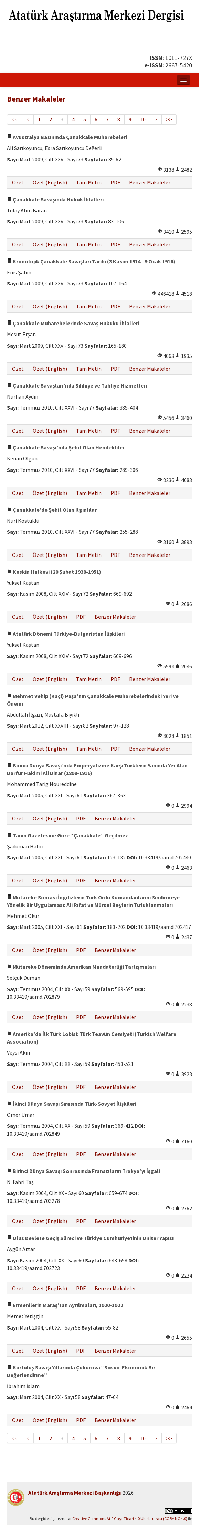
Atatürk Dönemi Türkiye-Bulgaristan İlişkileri (66, 633)
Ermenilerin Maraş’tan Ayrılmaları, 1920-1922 (65, 1305)
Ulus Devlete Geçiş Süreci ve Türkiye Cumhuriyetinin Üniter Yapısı (90, 1238)
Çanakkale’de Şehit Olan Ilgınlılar (52, 509)
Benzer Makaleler (149, 182)
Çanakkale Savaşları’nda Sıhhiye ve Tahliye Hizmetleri (77, 385)
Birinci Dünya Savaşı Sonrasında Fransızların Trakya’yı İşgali (83, 1170)
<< (14, 119)
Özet (18, 182)
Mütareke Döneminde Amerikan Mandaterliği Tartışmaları (81, 966)
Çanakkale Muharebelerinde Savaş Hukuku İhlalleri (73, 323)
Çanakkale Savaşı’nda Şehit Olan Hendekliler (66, 447)
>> (169, 119)
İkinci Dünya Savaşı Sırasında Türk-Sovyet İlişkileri (71, 1103)
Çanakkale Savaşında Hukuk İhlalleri (55, 199)
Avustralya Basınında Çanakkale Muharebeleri (67, 137)
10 (143, 119)
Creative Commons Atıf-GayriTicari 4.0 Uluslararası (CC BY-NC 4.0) (129, 1518)
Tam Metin (89, 182)
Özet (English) (50, 182)
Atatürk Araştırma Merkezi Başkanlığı (74, 1492)
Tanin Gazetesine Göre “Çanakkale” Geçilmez (67, 835)
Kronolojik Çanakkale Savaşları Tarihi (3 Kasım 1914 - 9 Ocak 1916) (91, 261)
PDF (115, 182)
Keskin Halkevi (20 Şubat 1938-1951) (54, 571)
